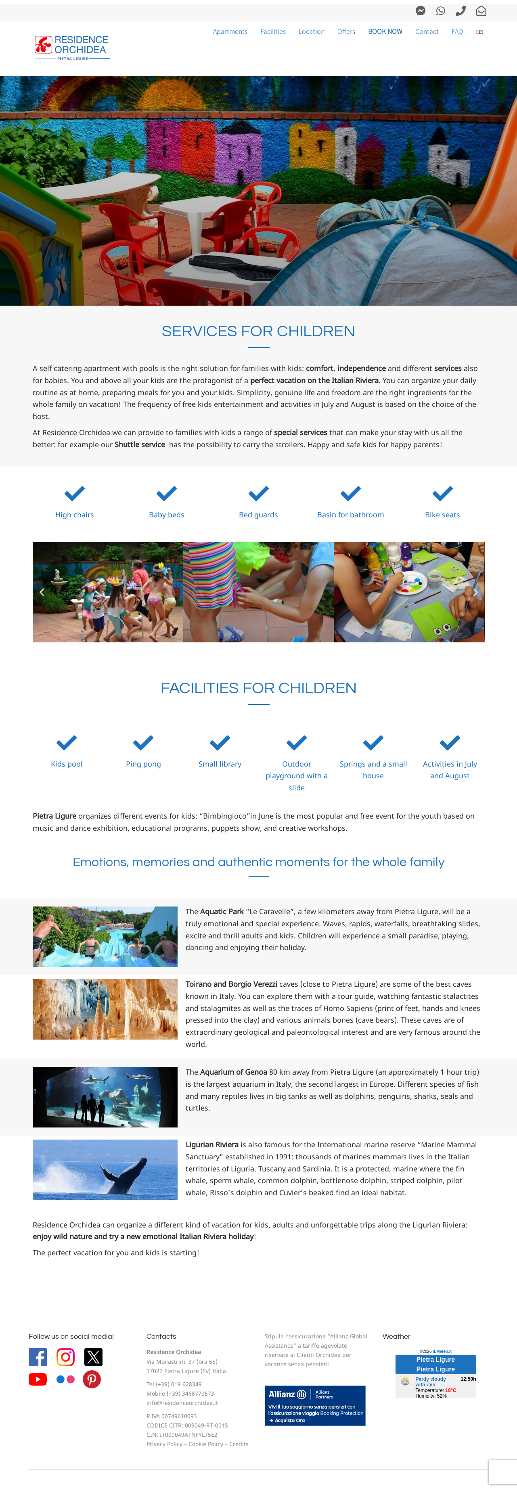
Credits (239, 1444)
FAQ (457, 31)
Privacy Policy (164, 1444)
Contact (427, 31)
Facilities (273, 31)
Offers (346, 31)
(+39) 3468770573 (190, 1394)
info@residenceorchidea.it (182, 1403)
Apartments (230, 31)
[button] (42, 592)
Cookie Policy (205, 1444)
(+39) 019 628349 (179, 1385)
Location (311, 31)
